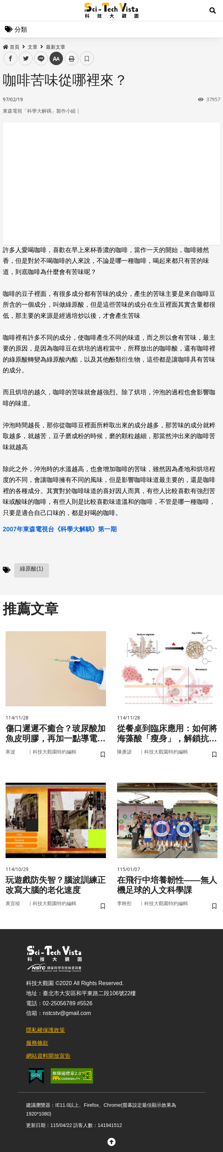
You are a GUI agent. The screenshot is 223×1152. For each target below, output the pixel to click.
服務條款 (37, 1043)
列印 (72, 58)
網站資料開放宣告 (48, 1056)
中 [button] (56, 59)
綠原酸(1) (31, 569)
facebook (10, 59)
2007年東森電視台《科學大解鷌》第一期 (60, 529)
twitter (26, 59)
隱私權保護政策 (45, 1030)
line (38, 59)
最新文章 (55, 47)
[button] (212, 10)
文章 (33, 47)
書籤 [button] (87, 58)
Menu (10, 10)
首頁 (11, 47)
